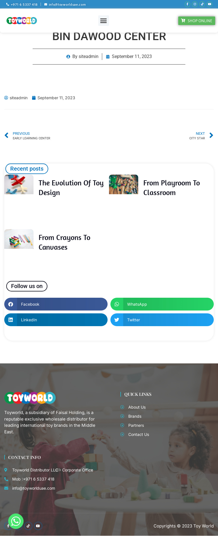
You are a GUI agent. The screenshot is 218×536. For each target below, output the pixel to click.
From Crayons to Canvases (64, 241)
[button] (103, 20)
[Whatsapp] (16, 521)
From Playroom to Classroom (171, 187)
